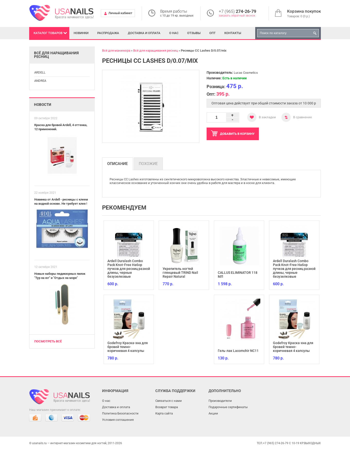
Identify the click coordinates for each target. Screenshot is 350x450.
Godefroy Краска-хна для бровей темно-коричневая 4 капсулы (127, 347)
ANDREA (40, 81)
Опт (212, 33)
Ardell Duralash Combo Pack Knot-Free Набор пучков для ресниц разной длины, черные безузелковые (128, 268)
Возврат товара (166, 407)
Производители (220, 401)
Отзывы (194, 33)
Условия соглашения (118, 420)
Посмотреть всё (48, 341)
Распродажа (108, 33)
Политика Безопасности (120, 413)
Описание (117, 163)
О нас (173, 33)
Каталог (48, 33)
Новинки (81, 33)
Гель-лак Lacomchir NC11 (238, 351)
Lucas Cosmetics (246, 72)
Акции (213, 413)
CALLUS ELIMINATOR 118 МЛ (237, 274)
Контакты (232, 33)
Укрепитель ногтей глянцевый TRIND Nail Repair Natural (180, 272)
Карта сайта (164, 413)
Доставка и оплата (144, 33)
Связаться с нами (168, 401)
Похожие (148, 163)
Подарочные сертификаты (228, 407)
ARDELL (39, 72)
